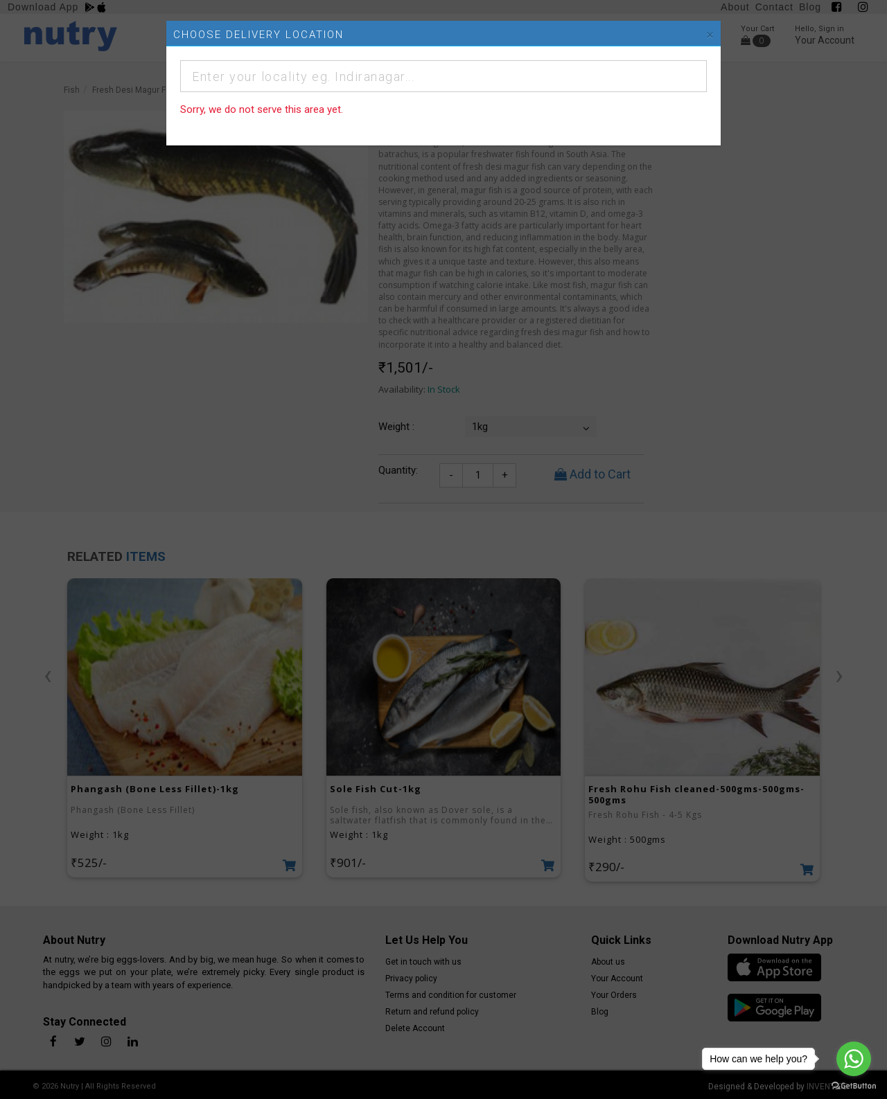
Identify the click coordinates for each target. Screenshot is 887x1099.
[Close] (710, 35)
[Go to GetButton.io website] (854, 1085)
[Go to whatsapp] (853, 1059)
